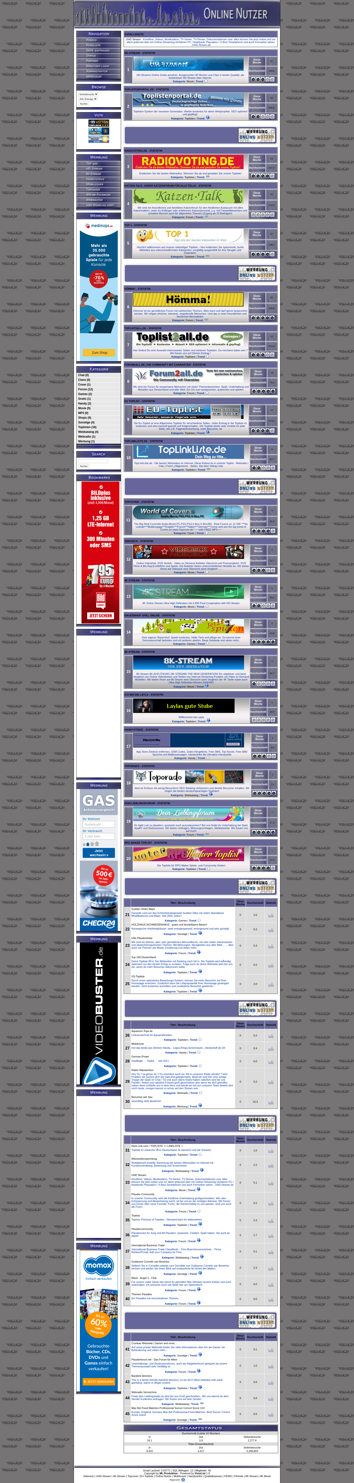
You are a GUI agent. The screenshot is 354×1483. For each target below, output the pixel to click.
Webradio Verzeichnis (144, 1392)
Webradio (182, 1093)
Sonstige (182, 934)
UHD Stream (133, 39)
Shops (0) (84, 417)
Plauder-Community (143, 1194)
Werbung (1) (86, 441)
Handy (191, 758)
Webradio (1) (86, 436)
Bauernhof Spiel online (142, 615)
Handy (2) (84, 403)
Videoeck (131, 541)
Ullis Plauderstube (142, 938)
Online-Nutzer (163, 1476)
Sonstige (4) (86, 422)
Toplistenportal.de (139, 89)
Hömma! (129, 288)
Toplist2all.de (135, 328)
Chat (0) (83, 375)
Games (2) (85, 394)
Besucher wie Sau (142, 1097)
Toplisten (190, 118)
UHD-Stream (103, 1476)
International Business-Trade (148, 1245)
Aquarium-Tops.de (142, 1031)
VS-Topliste (138, 976)
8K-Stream (132, 651)
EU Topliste (146, 1476)
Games (191, 643)
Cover (190, 533)
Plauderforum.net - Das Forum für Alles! (154, 1359)
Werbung (182, 1106)
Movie (190, 81)
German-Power (140, 1056)
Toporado (131, 766)
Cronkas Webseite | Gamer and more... (154, 1343)
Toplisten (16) (87, 427)
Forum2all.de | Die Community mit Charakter (157, 364)
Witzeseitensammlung (144, 1158)
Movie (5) (84, 408)
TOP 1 (128, 225)
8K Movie (265, 1476)
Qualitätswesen (213, 1476)
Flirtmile (238, 1476)
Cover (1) (84, 384)
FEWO (228, 1476)
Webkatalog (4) (88, 432)
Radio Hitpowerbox (143, 1070)
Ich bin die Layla (136, 694)
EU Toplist (132, 401)
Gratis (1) (84, 398)
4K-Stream (119, 1476)
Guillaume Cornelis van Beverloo (150, 1261)
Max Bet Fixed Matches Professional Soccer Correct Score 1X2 (168, 1408)
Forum (189, 217)
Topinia (136, 1215)
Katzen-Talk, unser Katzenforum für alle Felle (160, 185)
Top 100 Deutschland (144, 957)
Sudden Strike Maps (143, 909)
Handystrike (133, 729)
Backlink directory (142, 1375)
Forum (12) (85, 389)
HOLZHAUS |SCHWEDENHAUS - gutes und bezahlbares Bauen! (169, 924)
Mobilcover (138, 1043)
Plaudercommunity (142, 1229)
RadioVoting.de (135, 150)
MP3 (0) (83, 413)
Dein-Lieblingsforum (139, 803)
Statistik (148, 53)
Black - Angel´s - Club (144, 1278)
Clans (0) (84, 380)
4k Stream (132, 580)
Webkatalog (191, 795)
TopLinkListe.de (136, 441)
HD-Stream (132, 53)
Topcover (131, 501)
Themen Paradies (142, 1294)
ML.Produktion (168, 1473)
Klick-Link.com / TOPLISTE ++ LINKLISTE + (157, 1146)
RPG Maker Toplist (138, 842)
